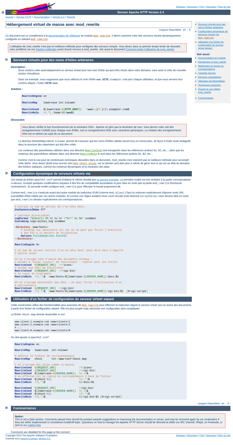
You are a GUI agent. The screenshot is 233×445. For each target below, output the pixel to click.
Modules (180, 6)
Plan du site (224, 6)
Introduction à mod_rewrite (212, 62)
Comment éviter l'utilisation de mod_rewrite (150, 49)
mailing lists (34, 425)
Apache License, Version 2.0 (35, 438)
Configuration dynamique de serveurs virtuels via (213, 33)
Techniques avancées (209, 85)
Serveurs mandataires (209, 77)
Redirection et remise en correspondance (211, 67)
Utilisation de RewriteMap (211, 81)
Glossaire (211, 6)
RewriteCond (93, 150)
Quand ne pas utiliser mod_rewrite (209, 91)
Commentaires (206, 98)
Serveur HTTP (23, 17)
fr (189, 29)
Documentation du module (212, 58)
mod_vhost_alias (84, 163)
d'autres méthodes (46, 49)
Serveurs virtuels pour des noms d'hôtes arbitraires (212, 26)
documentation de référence (64, 35)
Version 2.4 (58, 17)
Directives (192, 6)
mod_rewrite (101, 35)
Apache (9, 17)
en (184, 29)
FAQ (202, 6)
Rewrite (71, 17)
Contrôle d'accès (207, 73)
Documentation (42, 17)
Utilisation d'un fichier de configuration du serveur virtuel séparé (211, 45)
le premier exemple (108, 179)
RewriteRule (88, 154)
